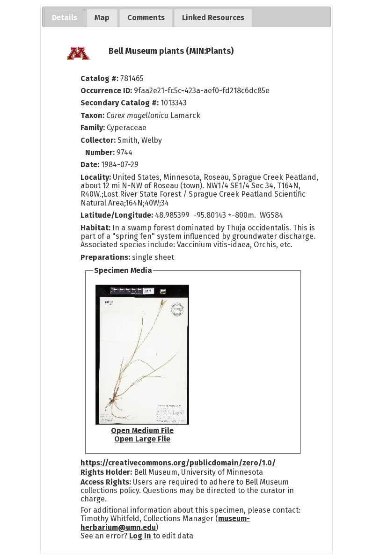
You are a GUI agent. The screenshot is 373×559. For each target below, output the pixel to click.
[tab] (64, 18)
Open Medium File (142, 430)
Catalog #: (100, 78)
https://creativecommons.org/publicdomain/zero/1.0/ (178, 462)
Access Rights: (105, 482)
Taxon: (92, 115)
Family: (92, 127)
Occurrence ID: (107, 90)
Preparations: (105, 257)
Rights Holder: (106, 472)
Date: (89, 164)
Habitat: (96, 227)
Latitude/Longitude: (116, 215)
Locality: (95, 177)
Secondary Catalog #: (119, 102)
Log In (141, 535)
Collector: (98, 140)
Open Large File (142, 438)
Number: (101, 152)
